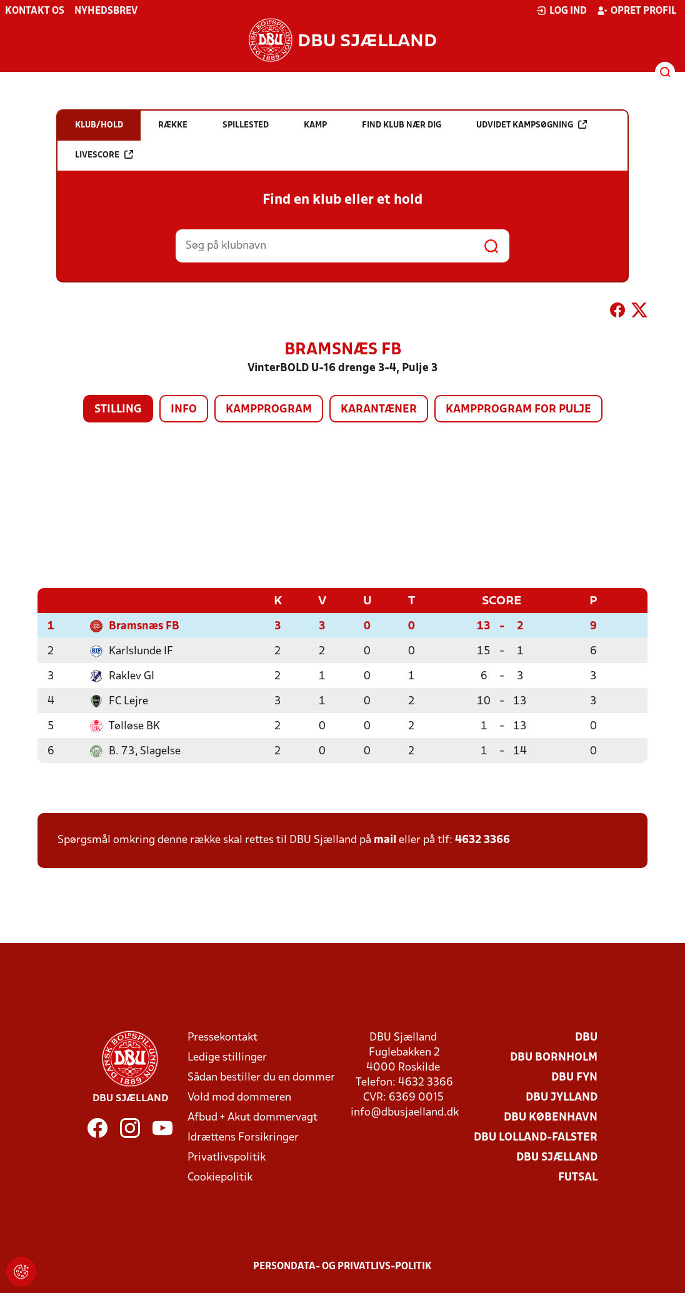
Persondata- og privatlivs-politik (342, 1266)
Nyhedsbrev (106, 11)
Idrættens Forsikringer (243, 1137)
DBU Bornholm (554, 1057)
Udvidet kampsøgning (531, 124)
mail (385, 839)
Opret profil (636, 10)
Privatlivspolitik (227, 1157)
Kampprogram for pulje (518, 409)
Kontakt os (34, 11)
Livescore (104, 154)
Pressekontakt (223, 1037)
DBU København (551, 1117)
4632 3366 (482, 839)
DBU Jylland (562, 1097)
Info (184, 409)
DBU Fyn (574, 1077)
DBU (586, 1037)
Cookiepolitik (220, 1177)
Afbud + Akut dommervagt (253, 1117)
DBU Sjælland (557, 1157)
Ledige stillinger (227, 1057)
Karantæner (379, 409)
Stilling (118, 409)
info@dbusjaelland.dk (405, 1112)
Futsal (578, 1177)
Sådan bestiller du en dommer (261, 1077)
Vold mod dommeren (239, 1097)
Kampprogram (269, 409)
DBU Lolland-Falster (536, 1137)
